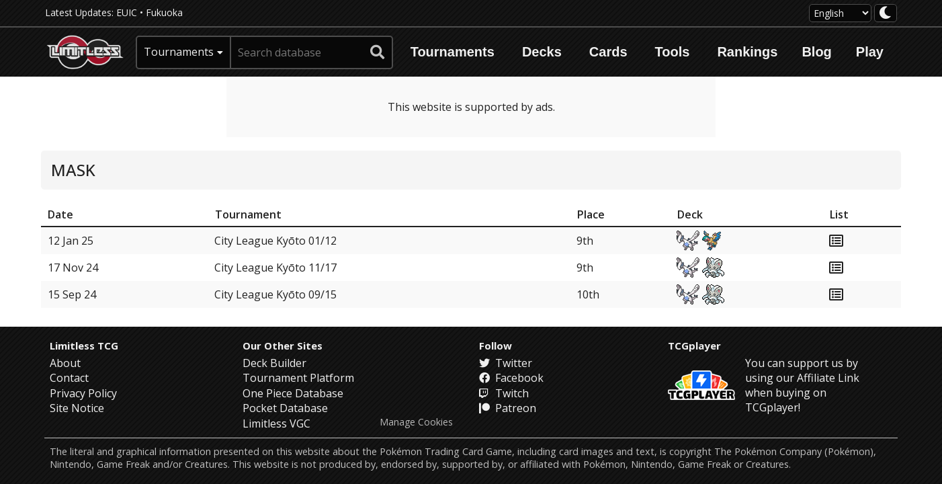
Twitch (504, 393)
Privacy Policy (83, 393)
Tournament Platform (298, 377)
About (65, 363)
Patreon (507, 408)
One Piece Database (293, 393)
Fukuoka (164, 12)
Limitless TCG (84, 345)
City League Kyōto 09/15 (275, 294)
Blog (816, 51)
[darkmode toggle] (885, 13)
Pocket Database (285, 408)
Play (870, 51)
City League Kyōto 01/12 (275, 240)
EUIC (126, 12)
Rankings (747, 51)
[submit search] (377, 52)
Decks (542, 51)
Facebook (511, 377)
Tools (672, 51)
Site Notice (77, 408)
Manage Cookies (416, 422)
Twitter (505, 363)
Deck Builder (274, 363)
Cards (608, 51)
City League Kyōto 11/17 (275, 267)
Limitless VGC (276, 423)
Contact (69, 377)
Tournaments (453, 51)
